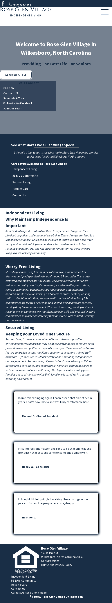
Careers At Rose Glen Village (29, 593)
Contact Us (19, 195)
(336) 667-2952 (19, 5)
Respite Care (20, 189)
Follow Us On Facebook (18, 103)
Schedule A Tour (15, 75)
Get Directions (50, 561)
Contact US (10, 93)
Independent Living (24, 169)
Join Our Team (12, 109)
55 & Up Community (25, 176)
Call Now (8, 88)
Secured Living (21, 182)
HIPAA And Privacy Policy (56, 565)
